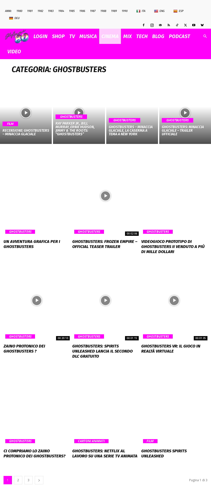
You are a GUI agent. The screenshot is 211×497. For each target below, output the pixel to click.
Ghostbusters (71, 117)
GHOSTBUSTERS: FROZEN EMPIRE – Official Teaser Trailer (101, 243)
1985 (72, 11)
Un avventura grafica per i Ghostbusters (29, 243)
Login (40, 36)
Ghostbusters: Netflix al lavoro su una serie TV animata (103, 445)
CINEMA (110, 36)
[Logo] (18, 36)
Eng (159, 11)
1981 (30, 11)
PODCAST (179, 36)
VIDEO (14, 51)
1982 (40, 11)
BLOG (158, 36)
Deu (14, 18)
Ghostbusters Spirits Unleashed (172, 443)
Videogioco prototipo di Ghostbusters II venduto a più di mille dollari (171, 246)
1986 (82, 11)
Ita (140, 11)
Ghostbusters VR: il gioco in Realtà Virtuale (168, 346)
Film (10, 124)
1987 (93, 11)
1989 (114, 11)
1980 (19, 11)
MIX (127, 36)
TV (72, 36)
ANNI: (8, 11)
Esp (178, 11)
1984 (61, 11)
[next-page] (39, 471)
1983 (51, 11)
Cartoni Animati (91, 434)
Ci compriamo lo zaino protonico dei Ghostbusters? (34, 445)
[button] (205, 36)
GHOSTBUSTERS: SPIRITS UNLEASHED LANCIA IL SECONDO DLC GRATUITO (104, 346)
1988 (103, 11)
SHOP (58, 36)
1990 (125, 11)
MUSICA (88, 36)
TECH (142, 36)
